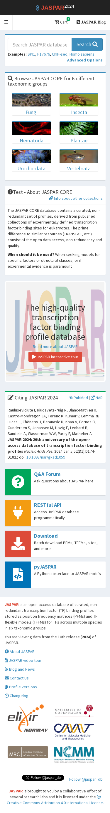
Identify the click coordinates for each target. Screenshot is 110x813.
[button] (6, 22)
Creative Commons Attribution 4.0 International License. (55, 800)
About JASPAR (20, 651)
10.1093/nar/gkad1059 (45, 457)
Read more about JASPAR (55, 346)
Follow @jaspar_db (86, 779)
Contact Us (17, 678)
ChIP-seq (59, 54)
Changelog (16, 695)
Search (87, 44)
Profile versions (21, 686)
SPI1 (31, 54)
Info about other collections (76, 198)
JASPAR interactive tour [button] (55, 356)
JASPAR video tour (23, 660)
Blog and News (20, 669)
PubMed (79, 397)
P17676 (43, 54)
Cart (62, 21)
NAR (97, 397)
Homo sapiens (82, 54)
